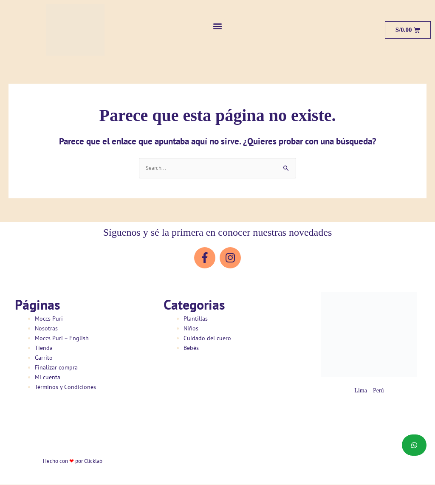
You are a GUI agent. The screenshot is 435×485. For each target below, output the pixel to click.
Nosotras (46, 329)
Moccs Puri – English (62, 338)
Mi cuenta (47, 378)
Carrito (44, 358)
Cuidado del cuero (207, 338)
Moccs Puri (49, 319)
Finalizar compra (56, 368)
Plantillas (196, 319)
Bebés (191, 348)
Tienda (44, 348)
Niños (191, 329)
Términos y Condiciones (65, 388)
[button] (218, 26)
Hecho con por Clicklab (72, 461)
